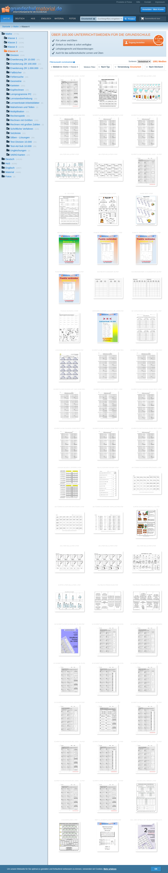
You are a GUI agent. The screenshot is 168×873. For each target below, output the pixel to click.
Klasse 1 (14, 38)
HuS (33, 18)
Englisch (46, 18)
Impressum (160, 2)
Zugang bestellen (146, 42)
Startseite (6, 27)
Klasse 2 (14, 43)
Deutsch (20, 18)
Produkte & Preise (124, 2)
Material (59, 18)
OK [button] (156, 869)
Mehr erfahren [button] (110, 869)
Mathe (6, 18)
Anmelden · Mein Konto (153, 9)
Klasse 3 (14, 47)
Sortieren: (133, 61)
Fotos (72, 18)
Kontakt (147, 2)
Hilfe (138, 2)
